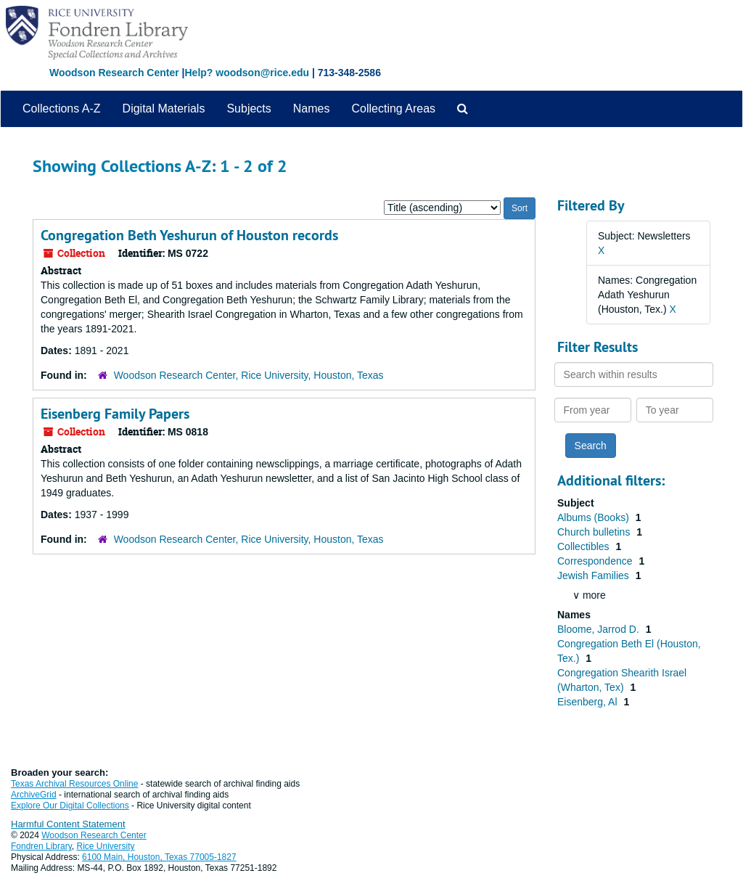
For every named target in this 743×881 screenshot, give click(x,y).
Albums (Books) (594, 517)
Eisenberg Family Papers (115, 413)
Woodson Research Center (114, 72)
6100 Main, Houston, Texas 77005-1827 (159, 857)
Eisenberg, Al (588, 702)
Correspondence (596, 561)
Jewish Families (594, 575)
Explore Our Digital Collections (70, 805)
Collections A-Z (61, 108)
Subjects (248, 108)
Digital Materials (164, 108)
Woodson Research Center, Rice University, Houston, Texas (249, 375)
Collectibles (584, 546)
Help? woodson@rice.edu (246, 72)
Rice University (106, 846)
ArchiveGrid (34, 795)
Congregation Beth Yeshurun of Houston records (189, 235)
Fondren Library (41, 846)
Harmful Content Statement (68, 824)
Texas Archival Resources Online (74, 784)
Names (311, 108)
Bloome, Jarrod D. (599, 629)
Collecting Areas (393, 108)
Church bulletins (595, 532)
